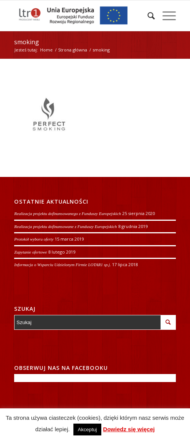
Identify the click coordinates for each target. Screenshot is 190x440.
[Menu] (165, 15)
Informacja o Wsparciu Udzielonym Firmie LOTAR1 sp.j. (62, 264)
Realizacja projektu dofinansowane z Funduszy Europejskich (65, 226)
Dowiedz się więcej (129, 429)
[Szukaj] (147, 15)
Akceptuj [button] (87, 429)
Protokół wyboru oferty (34, 239)
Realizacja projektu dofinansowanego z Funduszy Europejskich (67, 213)
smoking (26, 42)
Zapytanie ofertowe (30, 252)
